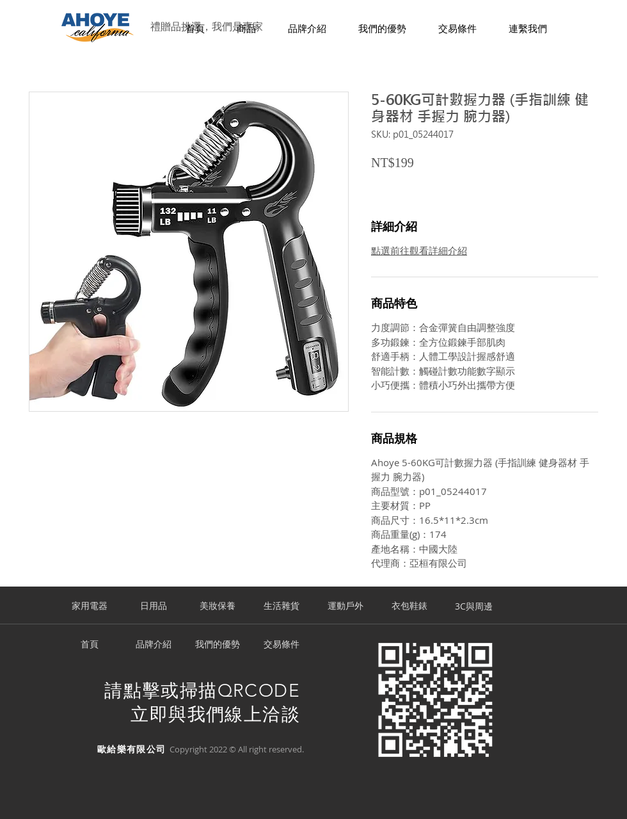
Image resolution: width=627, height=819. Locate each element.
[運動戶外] (345, 606)
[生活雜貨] (282, 606)
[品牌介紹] (154, 644)
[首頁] (90, 644)
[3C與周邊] (473, 606)
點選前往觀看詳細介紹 (419, 250)
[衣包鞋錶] (409, 606)
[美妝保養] (218, 606)
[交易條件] (282, 644)
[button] (246, 29)
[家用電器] (90, 606)
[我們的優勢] (218, 644)
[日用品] (154, 606)
